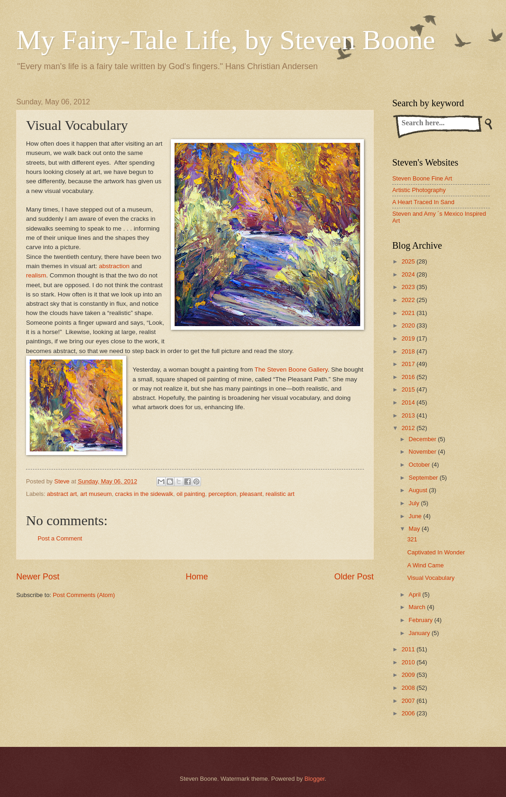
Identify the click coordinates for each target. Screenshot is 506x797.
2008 (409, 687)
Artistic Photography (419, 189)
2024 (409, 274)
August (419, 490)
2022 (409, 299)
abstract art (62, 493)
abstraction (114, 266)
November (423, 451)
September (424, 477)
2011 (409, 649)
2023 (409, 286)
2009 (409, 674)
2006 (409, 713)
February (421, 620)
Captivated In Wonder (436, 552)
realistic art (280, 493)
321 (412, 539)
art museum (96, 493)
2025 (409, 261)
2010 (409, 662)
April (415, 594)
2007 (409, 700)
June (416, 516)
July (415, 503)
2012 (409, 427)
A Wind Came (425, 565)
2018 (409, 351)
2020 (409, 325)
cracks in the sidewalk (144, 493)
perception (222, 493)
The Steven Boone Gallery (291, 369)
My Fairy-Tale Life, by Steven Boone (225, 40)
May (415, 528)
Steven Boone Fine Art (422, 178)
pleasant (251, 493)
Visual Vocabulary (430, 577)
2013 (409, 415)
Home (197, 576)
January (420, 633)
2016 (409, 376)
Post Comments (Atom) (84, 594)
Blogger (315, 778)
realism (36, 275)
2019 (409, 338)
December (423, 439)
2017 (409, 363)
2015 (409, 389)
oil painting (190, 493)
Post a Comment (60, 538)
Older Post (354, 576)
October (420, 464)
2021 (409, 312)
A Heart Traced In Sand (423, 202)
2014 (409, 402)
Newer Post (37, 576)
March (418, 607)
